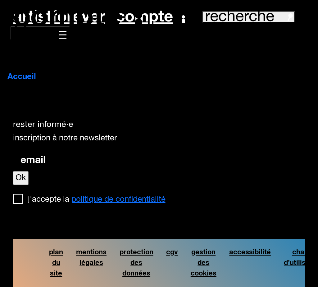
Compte (150, 17)
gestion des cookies (203, 263)
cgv (172, 252)
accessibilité (250, 252)
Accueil (21, 77)
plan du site (56, 263)
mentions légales (91, 257)
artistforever (59, 17)
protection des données (136, 263)
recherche (249, 17)
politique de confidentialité (118, 199)
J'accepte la (97, 199)
